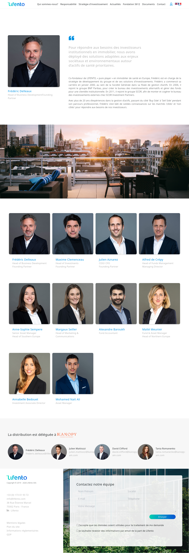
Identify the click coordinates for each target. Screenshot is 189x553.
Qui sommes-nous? (47, 4)
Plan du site (13, 526)
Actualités (115, 4)
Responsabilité (68, 4)
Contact (161, 4)
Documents (148, 4)
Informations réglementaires (22, 530)
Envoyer (162, 516)
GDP (9, 534)
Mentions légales (16, 522)
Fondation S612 (131, 4)
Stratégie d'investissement (93, 4)
